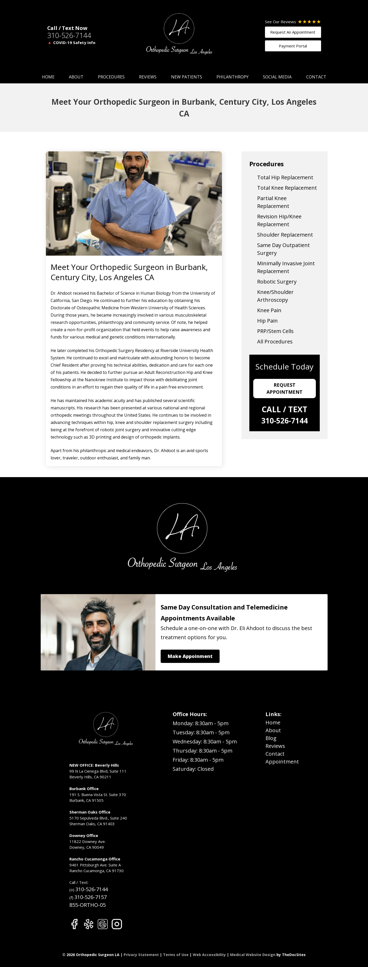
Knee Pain (269, 310)
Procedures (111, 77)
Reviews (147, 77)
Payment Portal (293, 45)
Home (48, 77)
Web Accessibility (209, 954)
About (76, 77)
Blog (271, 738)
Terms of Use (176, 954)
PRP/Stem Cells (275, 331)
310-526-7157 (90, 897)
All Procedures (275, 341)
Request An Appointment (292, 32)
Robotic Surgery (277, 281)
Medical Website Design (252, 954)
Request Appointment (285, 388)
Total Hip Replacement (285, 177)
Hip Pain (267, 320)
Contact (316, 77)
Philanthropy (232, 77)
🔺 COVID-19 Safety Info (71, 42)
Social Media (277, 77)
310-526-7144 (69, 35)
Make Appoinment (190, 656)
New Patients (186, 77)
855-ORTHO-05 (87, 904)
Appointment (282, 761)
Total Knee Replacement (287, 187)
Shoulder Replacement (285, 234)
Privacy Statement (141, 954)
